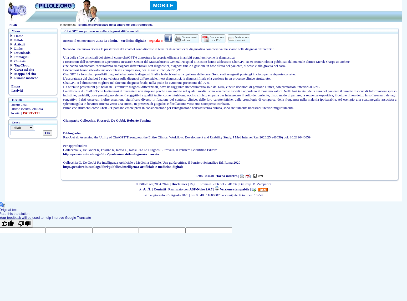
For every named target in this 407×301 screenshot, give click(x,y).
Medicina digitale (133, 41)
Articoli (18, 44)
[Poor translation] (24, 223)
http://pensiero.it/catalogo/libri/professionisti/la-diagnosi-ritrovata (111, 154)
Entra (15, 86)
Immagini (19, 57)
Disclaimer (179, 184)
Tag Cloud (20, 65)
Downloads (20, 53)
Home (17, 36)
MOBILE (163, 5)
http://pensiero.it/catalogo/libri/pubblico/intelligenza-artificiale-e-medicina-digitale (123, 167)
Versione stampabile (232, 189)
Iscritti (16, 113)
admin (112, 41)
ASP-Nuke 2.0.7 (200, 189)
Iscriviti (17, 90)
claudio (37, 109)
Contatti (18, 61)
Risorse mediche (24, 78)
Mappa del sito (23, 74)
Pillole (17, 40)
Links (17, 48)
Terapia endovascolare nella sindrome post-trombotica (106, 24)
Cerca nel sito (22, 69)
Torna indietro (227, 176)
